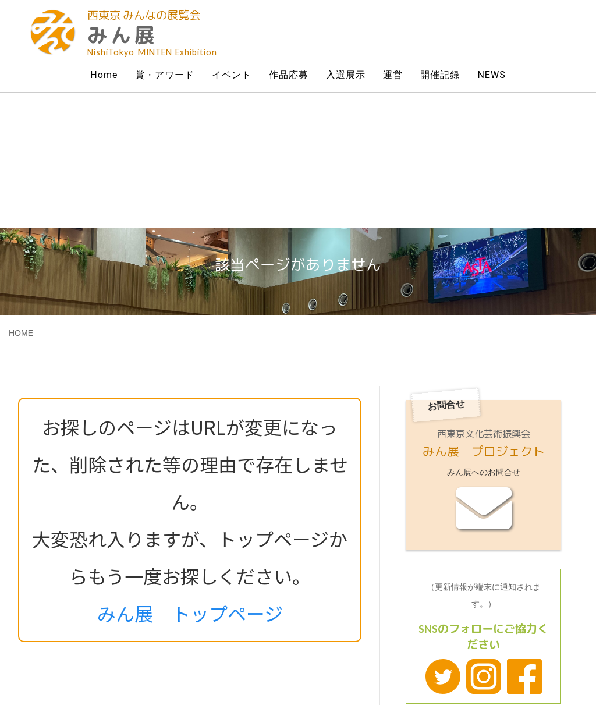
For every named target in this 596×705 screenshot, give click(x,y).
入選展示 (346, 74)
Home (104, 74)
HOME (21, 198)
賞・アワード (164, 74)
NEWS (491, 74)
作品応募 (288, 74)
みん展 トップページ (190, 478)
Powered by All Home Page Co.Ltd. (348, 672)
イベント (231, 74)
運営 (393, 74)
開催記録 (440, 74)
